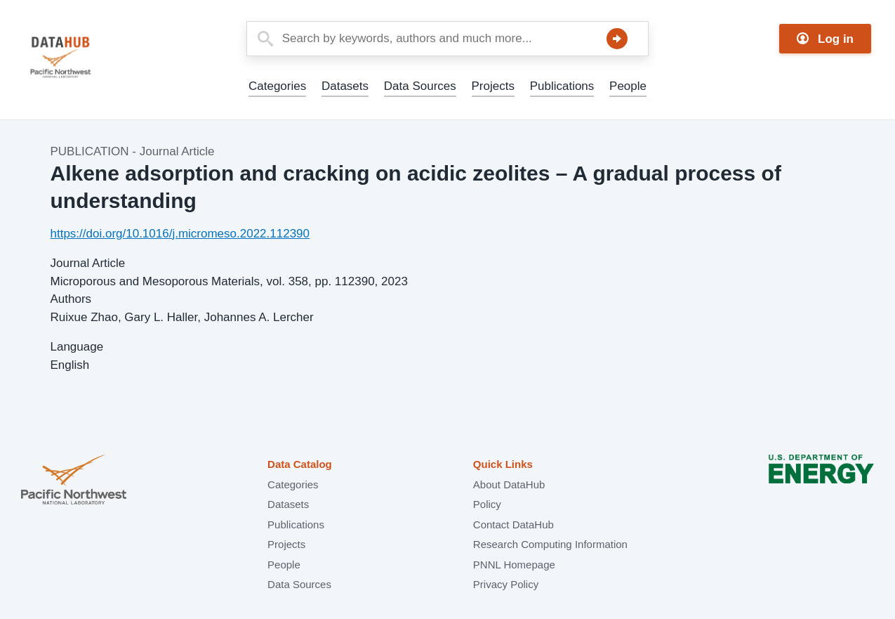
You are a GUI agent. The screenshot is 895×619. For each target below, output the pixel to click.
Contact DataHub (513, 524)
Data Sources (420, 86)
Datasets (345, 86)
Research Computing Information (550, 544)
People (628, 86)
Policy (487, 504)
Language (77, 346)
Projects (493, 86)
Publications (562, 86)
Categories (277, 86)
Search (617, 38)
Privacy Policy (505, 584)
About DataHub (509, 484)
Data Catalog (299, 464)
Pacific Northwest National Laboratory (73, 481)
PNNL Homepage (514, 565)
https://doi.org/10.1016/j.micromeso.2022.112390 (180, 233)
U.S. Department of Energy (821, 481)
